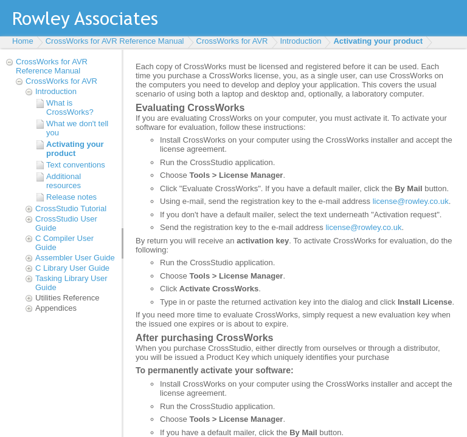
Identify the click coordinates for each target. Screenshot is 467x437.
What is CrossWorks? (70, 107)
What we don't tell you (77, 128)
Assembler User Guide (75, 257)
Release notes (71, 197)
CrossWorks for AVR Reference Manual (115, 41)
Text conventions (75, 164)
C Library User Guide (72, 268)
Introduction (301, 41)
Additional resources (63, 181)
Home (22, 41)
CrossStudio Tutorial (70, 208)
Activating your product (378, 41)
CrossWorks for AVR (232, 41)
